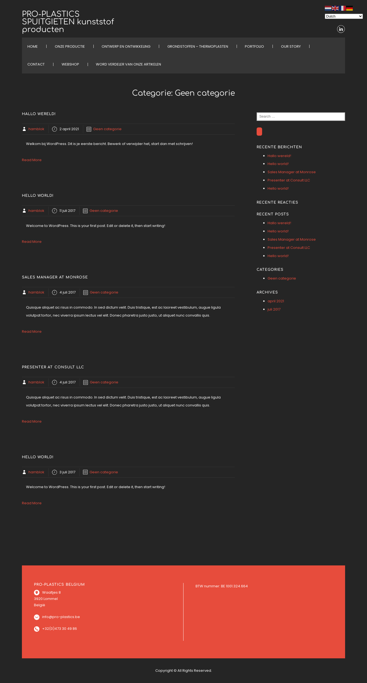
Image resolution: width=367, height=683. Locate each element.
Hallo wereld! (279, 155)
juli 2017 (274, 309)
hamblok (36, 129)
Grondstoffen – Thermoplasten (197, 46)
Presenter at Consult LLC (289, 180)
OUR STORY (291, 46)
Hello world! (278, 163)
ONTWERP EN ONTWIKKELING (126, 46)
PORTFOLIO (254, 46)
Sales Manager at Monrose (292, 172)
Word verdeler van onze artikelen (128, 64)
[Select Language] (344, 16)
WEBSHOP (70, 64)
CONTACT (36, 64)
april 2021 (276, 301)
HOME (32, 46)
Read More (32, 160)
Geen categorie (107, 129)
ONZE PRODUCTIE (70, 46)
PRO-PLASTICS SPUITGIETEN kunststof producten (68, 21)
